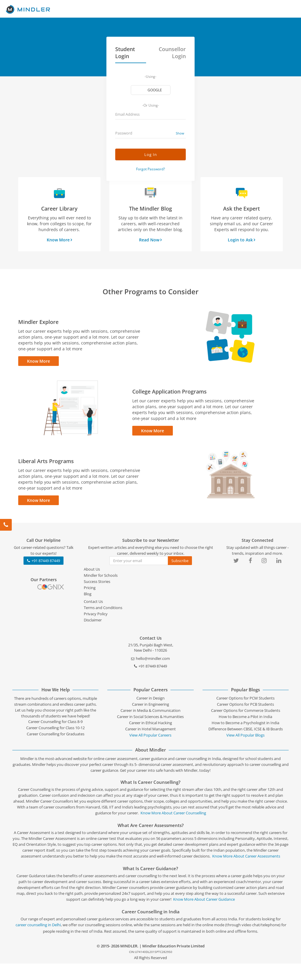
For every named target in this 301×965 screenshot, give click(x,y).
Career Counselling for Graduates (55, 735)
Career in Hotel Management (150, 730)
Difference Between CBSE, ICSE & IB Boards (245, 730)
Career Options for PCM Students (245, 699)
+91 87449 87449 (43, 561)
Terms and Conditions (103, 609)
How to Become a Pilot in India (245, 718)
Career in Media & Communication (150, 711)
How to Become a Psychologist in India (245, 724)
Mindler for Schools (101, 576)
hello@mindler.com (150, 660)
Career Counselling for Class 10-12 (55, 729)
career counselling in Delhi (38, 926)
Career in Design (150, 699)
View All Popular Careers (150, 736)
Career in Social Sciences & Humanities (150, 718)
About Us (92, 570)
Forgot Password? (150, 169)
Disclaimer (93, 621)
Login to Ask (241, 240)
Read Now (150, 240)
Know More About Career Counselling (173, 814)
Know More (59, 240)
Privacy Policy (96, 615)
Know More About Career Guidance (204, 900)
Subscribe (179, 562)
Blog (87, 595)
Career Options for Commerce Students (245, 711)
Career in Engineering (150, 705)
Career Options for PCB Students (245, 705)
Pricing (90, 589)
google (155, 90)
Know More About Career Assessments (246, 857)
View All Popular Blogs (245, 736)
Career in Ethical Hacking (150, 724)
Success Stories (97, 583)
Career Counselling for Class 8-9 (55, 723)
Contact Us (93, 603)
